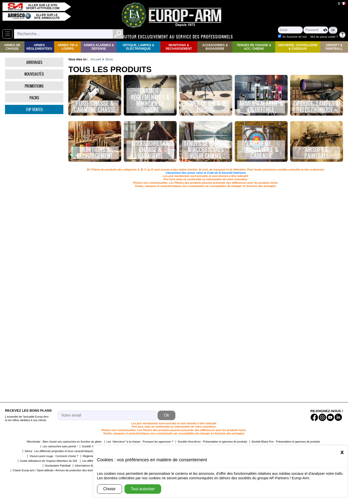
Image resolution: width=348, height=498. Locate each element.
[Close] (342, 452)
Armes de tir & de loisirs (205, 106)
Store (109, 59)
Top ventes (34, 109)
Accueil (95, 59)
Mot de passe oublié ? (324, 36)
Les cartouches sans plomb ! (60, 446)
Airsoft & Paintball (334, 46)
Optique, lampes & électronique (316, 106)
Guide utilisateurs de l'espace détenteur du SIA (49, 461)
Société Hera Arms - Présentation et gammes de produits (212, 441)
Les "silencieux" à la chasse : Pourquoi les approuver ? (140, 441)
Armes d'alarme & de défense (261, 106)
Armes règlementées (39, 46)
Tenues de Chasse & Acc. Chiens (253, 46)
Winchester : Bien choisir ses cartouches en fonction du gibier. (64, 441)
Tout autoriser (143, 489)
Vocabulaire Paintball (58, 465)
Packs (34, 97)
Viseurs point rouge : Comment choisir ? (53, 456)
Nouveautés (34, 74)
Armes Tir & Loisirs (68, 46)
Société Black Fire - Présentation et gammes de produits (285, 441)
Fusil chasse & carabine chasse (95, 106)
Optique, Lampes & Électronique (138, 46)
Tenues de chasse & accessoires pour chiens (206, 149)
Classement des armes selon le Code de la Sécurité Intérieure (206, 172)
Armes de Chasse (12, 46)
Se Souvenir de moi (294, 36)
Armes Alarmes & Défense (99, 46)
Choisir (109, 489)
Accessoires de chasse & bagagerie (150, 149)
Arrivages (34, 62)
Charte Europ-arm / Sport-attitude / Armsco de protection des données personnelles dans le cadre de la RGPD (80, 470)
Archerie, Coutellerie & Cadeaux (298, 46)
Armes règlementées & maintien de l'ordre (150, 100)
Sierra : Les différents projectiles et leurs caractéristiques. (59, 451)
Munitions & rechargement (179, 46)
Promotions (34, 86)
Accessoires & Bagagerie (215, 46)
